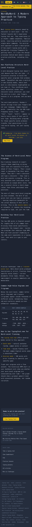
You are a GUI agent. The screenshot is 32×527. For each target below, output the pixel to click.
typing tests (10, 29)
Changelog (20, 515)
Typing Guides (17, 485)
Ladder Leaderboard (16, 494)
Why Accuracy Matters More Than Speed (15, 438)
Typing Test (5, 482)
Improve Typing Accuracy (9, 508)
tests (12, 482)
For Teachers (6, 503)
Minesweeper (20, 522)
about (26, 517)
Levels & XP (14, 496)
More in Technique (8, 471)
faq (7, 519)
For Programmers (18, 501)
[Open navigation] (14, 2)
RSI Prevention (6, 510)
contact (12, 519)
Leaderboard (5, 494)
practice (18, 482)
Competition (5, 496)
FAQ (4, 458)
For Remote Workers (17, 503)
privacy (18, 519)
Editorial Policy (18, 517)
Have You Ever (6, 522)
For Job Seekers (6, 501)
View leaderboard (8, 454)
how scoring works (18, 510)
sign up (8, 2)
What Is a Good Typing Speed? (11, 506)
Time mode (6, 349)
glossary (4, 485)
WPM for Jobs (22, 492)
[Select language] (25, 2)
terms (23, 519)
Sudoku (14, 522)
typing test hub (10, 337)
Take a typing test (9, 451)
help (3, 519)
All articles (7, 468)
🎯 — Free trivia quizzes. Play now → (14, 6)
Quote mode (7, 343)
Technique (4, 11)
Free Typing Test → (11, 419)
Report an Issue (6, 517)
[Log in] (29, 2)
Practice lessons (8, 461)
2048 (27, 522)
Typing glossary (8, 465)
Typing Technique (20, 487)
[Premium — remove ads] (17, 2)
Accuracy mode (8, 356)
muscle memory (23, 205)
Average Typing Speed (8, 499)
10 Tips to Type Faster (9, 492)
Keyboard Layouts (24, 508)
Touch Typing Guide (8, 489)
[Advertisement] (16, 253)
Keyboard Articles (7, 487)
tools (24, 482)
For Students (20, 499)
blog (10, 485)
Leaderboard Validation (9, 512)
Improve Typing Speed (8, 515)
